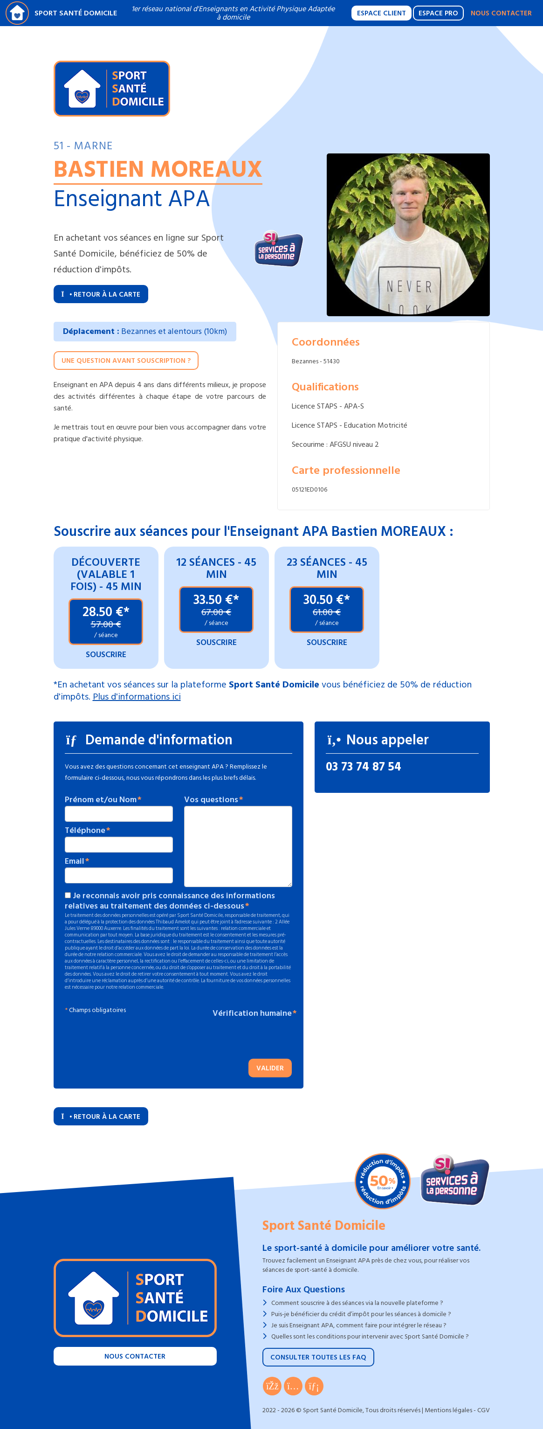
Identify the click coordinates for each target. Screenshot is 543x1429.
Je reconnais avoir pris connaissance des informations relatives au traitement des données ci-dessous (170, 901)
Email (74, 861)
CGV (483, 1410)
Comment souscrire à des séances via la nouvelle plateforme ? (357, 1302)
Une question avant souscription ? (126, 361)
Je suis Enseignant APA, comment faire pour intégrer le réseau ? (359, 1325)
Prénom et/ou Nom (101, 800)
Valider (270, 1068)
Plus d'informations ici (137, 696)
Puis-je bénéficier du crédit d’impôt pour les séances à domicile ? (361, 1314)
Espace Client (381, 13)
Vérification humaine (252, 1013)
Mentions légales (448, 1410)
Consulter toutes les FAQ (318, 1357)
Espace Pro (438, 13)
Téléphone (85, 830)
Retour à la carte (101, 294)
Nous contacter (501, 13)
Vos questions (211, 800)
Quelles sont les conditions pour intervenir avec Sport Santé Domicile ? (370, 1336)
